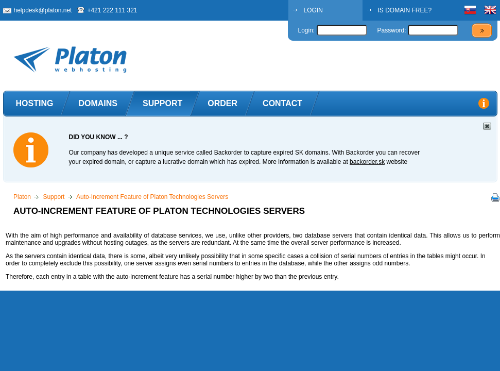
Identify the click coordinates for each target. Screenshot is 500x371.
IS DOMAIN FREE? (405, 10)
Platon (22, 196)
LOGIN (313, 10)
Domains (97, 103)
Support (162, 103)
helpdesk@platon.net (43, 10)
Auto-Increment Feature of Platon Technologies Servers (152, 196)
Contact (282, 103)
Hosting (35, 103)
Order (222, 103)
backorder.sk (367, 161)
